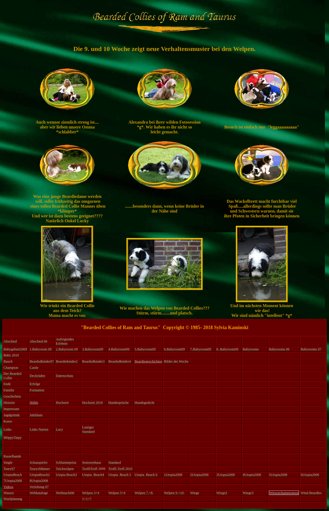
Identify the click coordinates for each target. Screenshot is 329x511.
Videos (8, 487)
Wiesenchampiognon (284, 493)
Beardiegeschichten (148, 361)
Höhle (34, 402)
